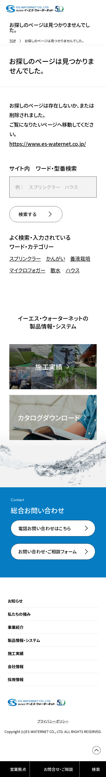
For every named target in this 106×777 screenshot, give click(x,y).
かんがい (55, 258)
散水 (55, 270)
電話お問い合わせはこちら (44, 528)
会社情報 (15, 666)
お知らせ (15, 601)
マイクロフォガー (27, 270)
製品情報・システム (24, 640)
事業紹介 (15, 627)
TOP (12, 40)
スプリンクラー (25, 258)
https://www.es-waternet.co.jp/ (47, 143)
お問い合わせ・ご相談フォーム (47, 551)
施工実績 (15, 653)
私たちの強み (19, 614)
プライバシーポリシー (53, 721)
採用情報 (15, 679)
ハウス (72, 270)
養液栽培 (80, 258)
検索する (27, 214)
